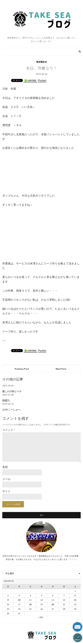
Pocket (42, 80)
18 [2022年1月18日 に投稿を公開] (30, 604)
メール (6, 479)
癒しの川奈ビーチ (11, 391)
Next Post (61, 368)
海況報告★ (41, 62)
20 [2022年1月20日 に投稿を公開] (53, 604)
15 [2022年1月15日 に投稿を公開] (75, 600)
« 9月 (40, 617)
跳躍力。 (7, 400)
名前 (5, 467)
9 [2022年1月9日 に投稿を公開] (8, 600)
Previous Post (22, 368)
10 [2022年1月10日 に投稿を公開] (19, 600)
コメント (8, 429)
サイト (6, 491)
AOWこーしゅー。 (12, 409)
